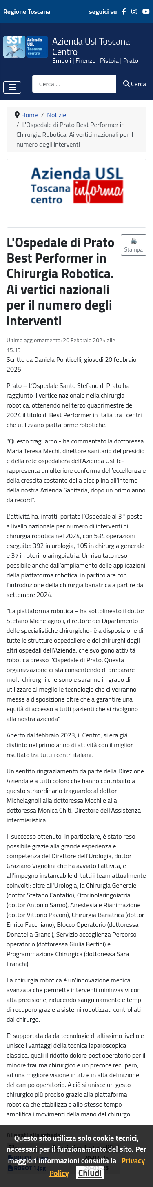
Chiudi (90, 1172)
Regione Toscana (26, 11)
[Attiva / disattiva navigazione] (12, 87)
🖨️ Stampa (133, 245)
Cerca (134, 84)
